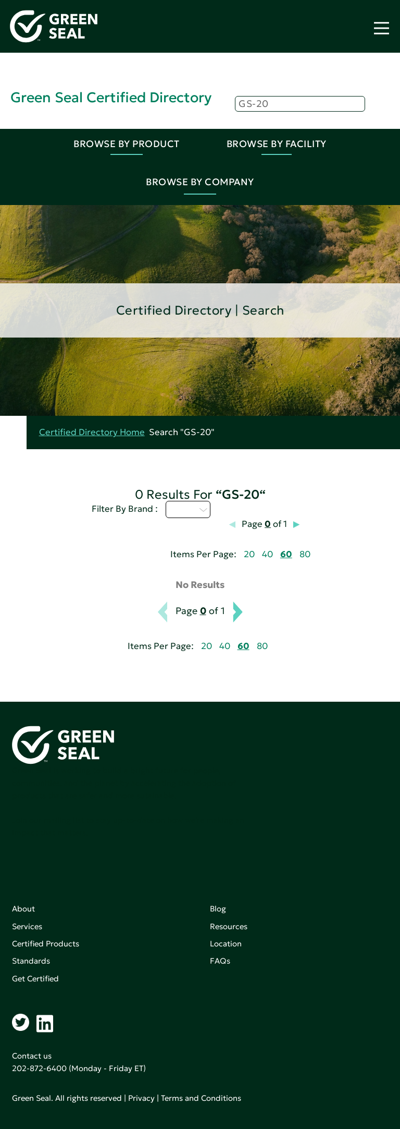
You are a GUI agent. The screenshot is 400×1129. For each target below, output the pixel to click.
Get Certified (35, 978)
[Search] (300, 104)
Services (27, 926)
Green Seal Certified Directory (110, 97)
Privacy (141, 1098)
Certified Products (45, 943)
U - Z (188, 509)
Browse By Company (200, 182)
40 (267, 554)
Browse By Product (126, 144)
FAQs (220, 961)
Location (226, 943)
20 (249, 554)
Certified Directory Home (92, 432)
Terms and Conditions (201, 1098)
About (23, 909)
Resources (228, 926)
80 (304, 554)
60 (286, 554)
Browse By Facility (277, 144)
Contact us (32, 1056)
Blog (218, 909)
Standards (31, 961)
